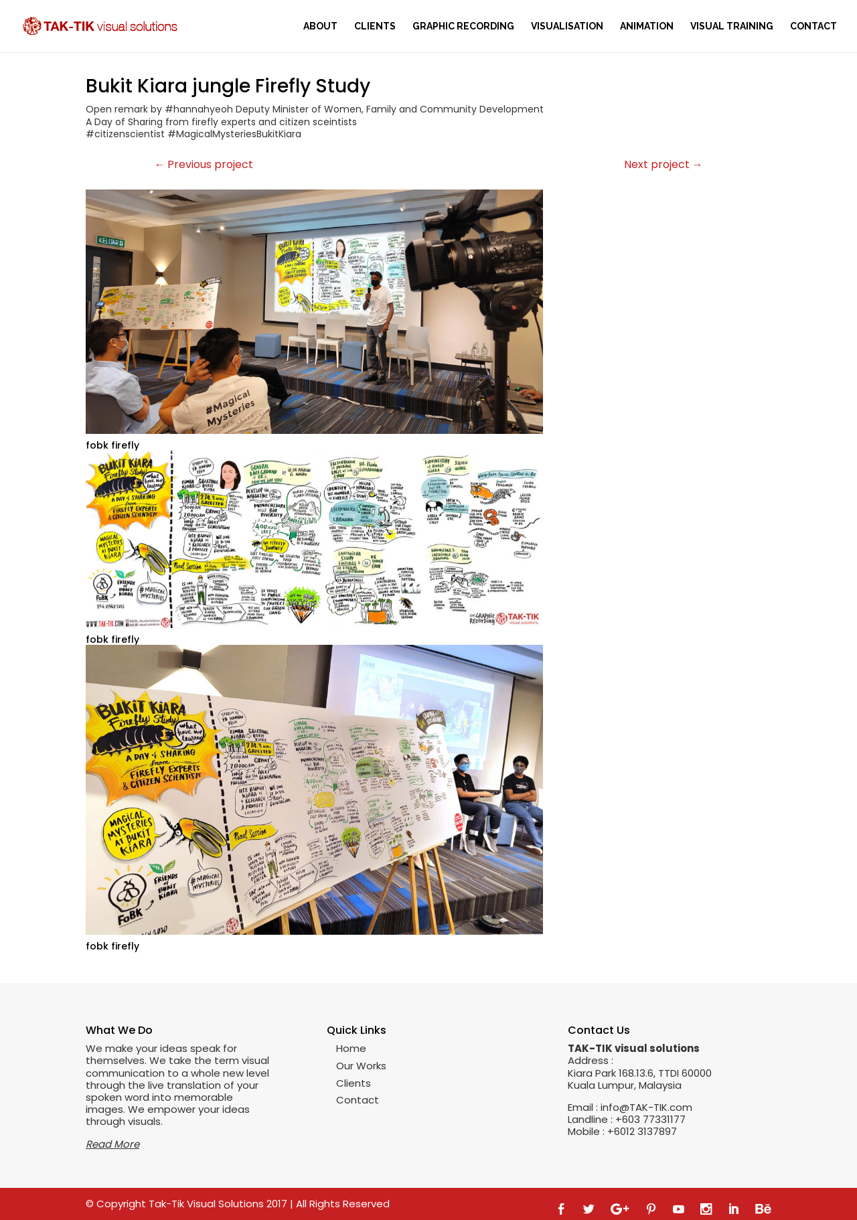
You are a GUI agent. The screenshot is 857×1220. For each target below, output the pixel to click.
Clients (375, 26)
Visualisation (567, 26)
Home (351, 1048)
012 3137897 (648, 1131)
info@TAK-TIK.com (646, 1107)
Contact (813, 26)
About (320, 26)
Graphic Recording (463, 26)
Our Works (361, 1066)
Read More (112, 1144)
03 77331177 (657, 1119)
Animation (647, 26)
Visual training (731, 26)
